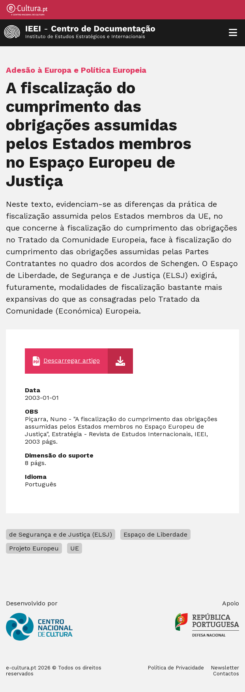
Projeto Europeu (34, 548)
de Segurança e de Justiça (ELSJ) (60, 534)
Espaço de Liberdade (155, 534)
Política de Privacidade (176, 668)
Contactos (226, 674)
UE (74, 548)
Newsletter (225, 668)
